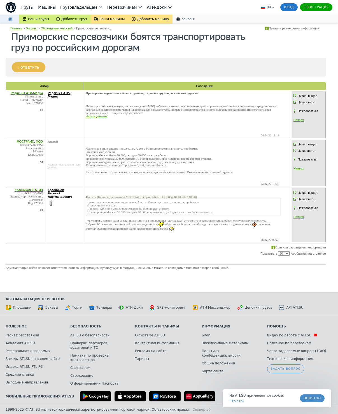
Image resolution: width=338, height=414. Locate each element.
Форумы (31, 28)
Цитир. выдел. (308, 95)
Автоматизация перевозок (35, 299)
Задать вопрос (285, 369)
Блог (206, 335)
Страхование (81, 376)
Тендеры (100, 307)
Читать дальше (97, 116)
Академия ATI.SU (20, 343)
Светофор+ (80, 368)
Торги (73, 307)
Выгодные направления (27, 382)
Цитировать (306, 102)
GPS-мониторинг (168, 307)
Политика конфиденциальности (221, 353)
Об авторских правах (170, 409)
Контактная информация (157, 343)
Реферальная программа (28, 351)
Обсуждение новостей (57, 28)
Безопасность (85, 326)
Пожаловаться (308, 111)
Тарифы (142, 359)
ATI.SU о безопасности (89, 335)
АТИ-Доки (130, 308)
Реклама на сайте (150, 351)
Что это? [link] (236, 401)
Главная (16, 28)
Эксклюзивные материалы (225, 343)
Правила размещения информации (294, 28)
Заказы (48, 307)
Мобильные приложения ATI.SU (40, 396)
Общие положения (218, 363)
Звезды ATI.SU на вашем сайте (33, 359)
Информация (216, 326)
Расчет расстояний (22, 335)
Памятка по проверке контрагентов (89, 357)
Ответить (29, 67)
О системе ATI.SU (150, 335)
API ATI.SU (291, 307)
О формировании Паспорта (94, 383)
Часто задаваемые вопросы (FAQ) (296, 351)
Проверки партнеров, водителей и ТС (89, 345)
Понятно (312, 398)
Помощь (276, 326)
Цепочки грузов (254, 307)
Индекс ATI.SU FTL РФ (24, 367)
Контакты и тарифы (157, 326)
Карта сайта (212, 371)
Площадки (18, 307)
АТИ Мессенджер (211, 307)
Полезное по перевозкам (289, 343)
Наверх (298, 120)
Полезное (16, 326)
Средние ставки (20, 374)
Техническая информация (290, 359)
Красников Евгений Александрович (60, 193)
